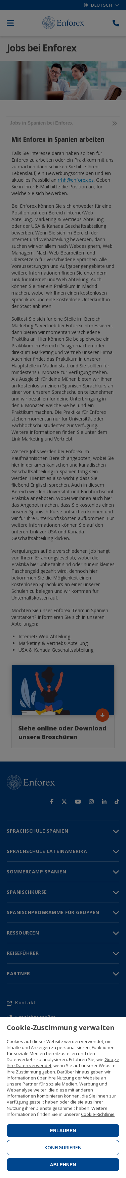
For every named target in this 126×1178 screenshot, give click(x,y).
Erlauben (63, 1130)
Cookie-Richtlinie (98, 1114)
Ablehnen (63, 1164)
